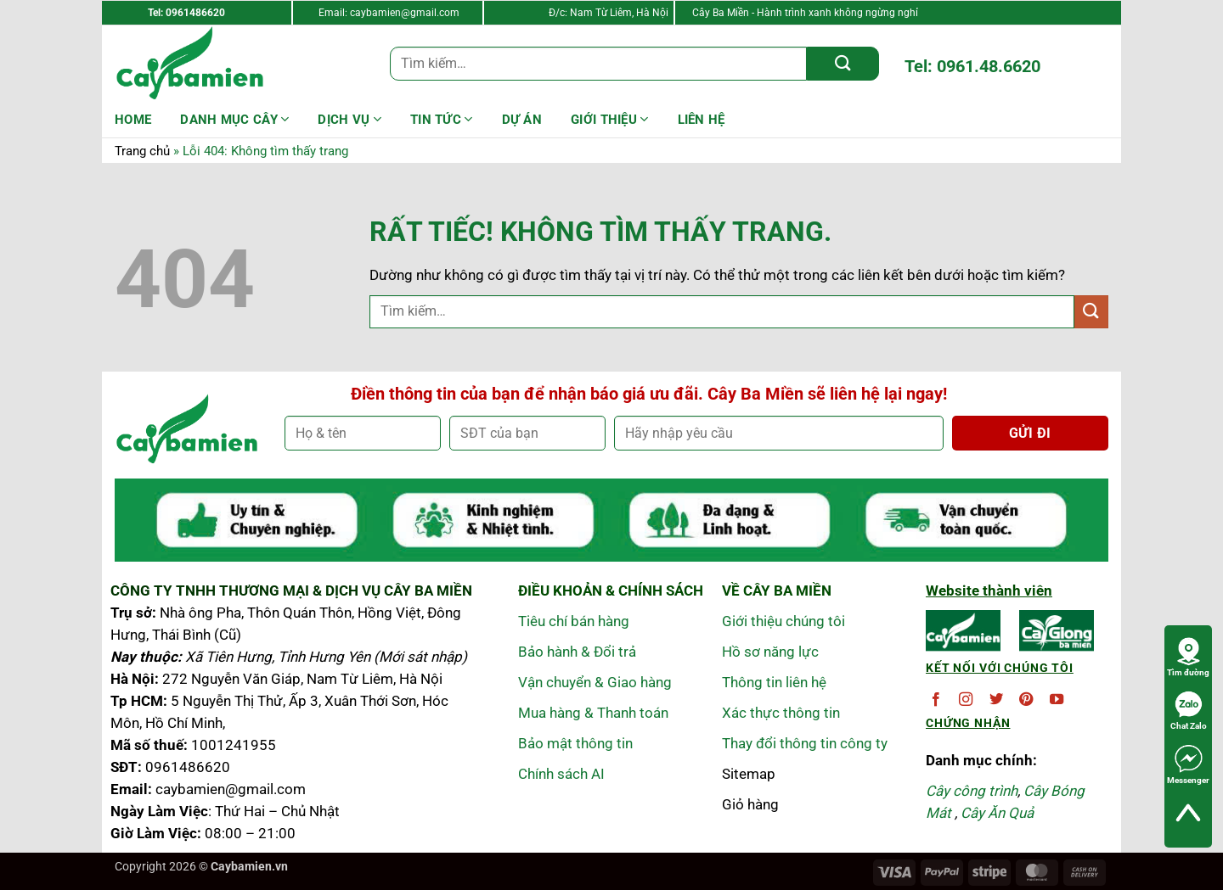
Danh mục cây (234, 119)
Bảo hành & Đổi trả (577, 651)
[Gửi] (843, 64)
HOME (133, 119)
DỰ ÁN (522, 119)
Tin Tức (441, 119)
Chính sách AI (561, 773)
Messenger (1188, 764)
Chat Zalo (1188, 710)
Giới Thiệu (610, 119)
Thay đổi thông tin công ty (805, 743)
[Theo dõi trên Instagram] (965, 700)
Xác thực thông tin (781, 712)
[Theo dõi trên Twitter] (996, 700)
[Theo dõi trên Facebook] (936, 700)
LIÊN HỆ (701, 119)
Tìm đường (1188, 656)
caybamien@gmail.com (404, 13)
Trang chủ (142, 151)
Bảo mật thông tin (575, 743)
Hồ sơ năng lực (770, 651)
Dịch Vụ (349, 119)
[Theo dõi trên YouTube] (1056, 700)
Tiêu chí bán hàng (573, 621)
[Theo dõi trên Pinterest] (1026, 700)
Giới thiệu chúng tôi (783, 621)
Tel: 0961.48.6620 (972, 66)
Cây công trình (971, 790)
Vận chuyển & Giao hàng (595, 682)
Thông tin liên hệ (774, 682)
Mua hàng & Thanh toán (593, 712)
